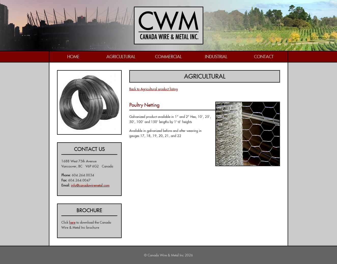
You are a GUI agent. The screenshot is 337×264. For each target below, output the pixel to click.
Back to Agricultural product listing (153, 89)
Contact (264, 56)
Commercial (168, 56)
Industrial (216, 56)
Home (73, 56)
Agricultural (120, 56)
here (72, 222)
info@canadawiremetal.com (90, 185)
